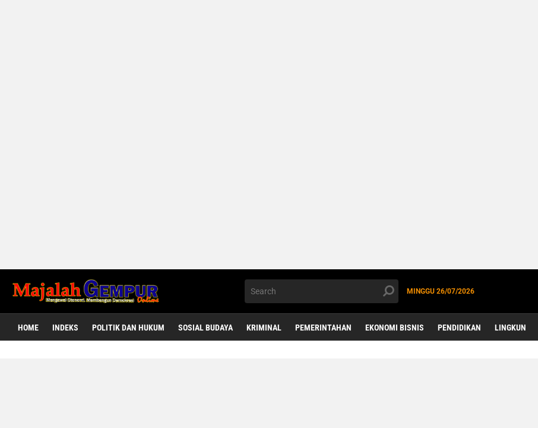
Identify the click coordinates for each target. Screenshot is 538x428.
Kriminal (263, 327)
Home (28, 327)
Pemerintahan (323, 327)
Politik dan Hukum (128, 327)
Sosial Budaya (205, 327)
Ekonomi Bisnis (394, 327)
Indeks (65, 327)
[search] (322, 291)
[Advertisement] (269, 134)
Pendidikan (459, 327)
